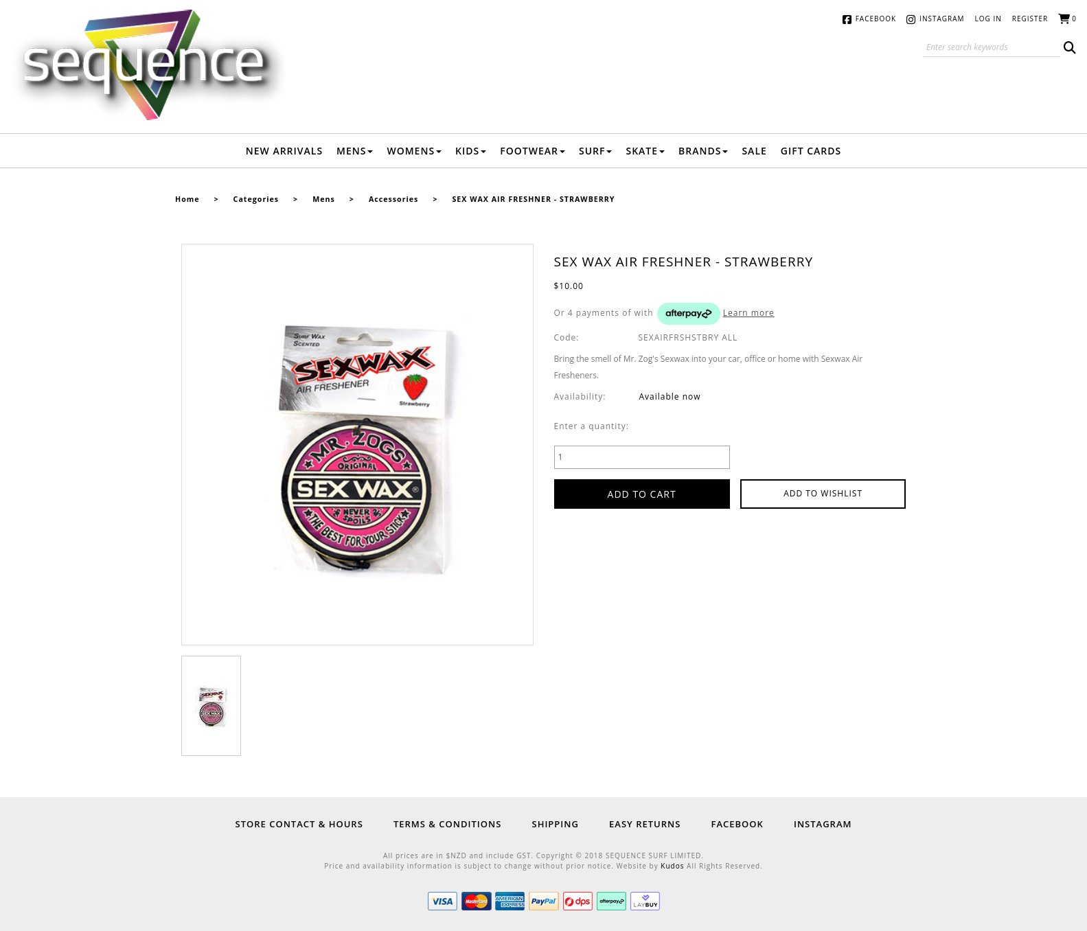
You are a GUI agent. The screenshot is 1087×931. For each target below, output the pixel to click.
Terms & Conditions (447, 824)
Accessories (393, 199)
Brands (703, 150)
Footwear (532, 150)
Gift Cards (811, 150)
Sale (754, 150)
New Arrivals (284, 150)
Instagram (941, 18)
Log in (988, 18)
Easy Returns (644, 824)
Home (187, 199)
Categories (256, 199)
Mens (354, 150)
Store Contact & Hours (299, 824)
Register (1030, 18)
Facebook (876, 18)
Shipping (554, 824)
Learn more (749, 313)
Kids (470, 150)
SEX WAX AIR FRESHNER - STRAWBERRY (533, 199)
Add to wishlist (822, 493)
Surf (596, 150)
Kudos (672, 866)
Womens (414, 150)
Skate (645, 150)
